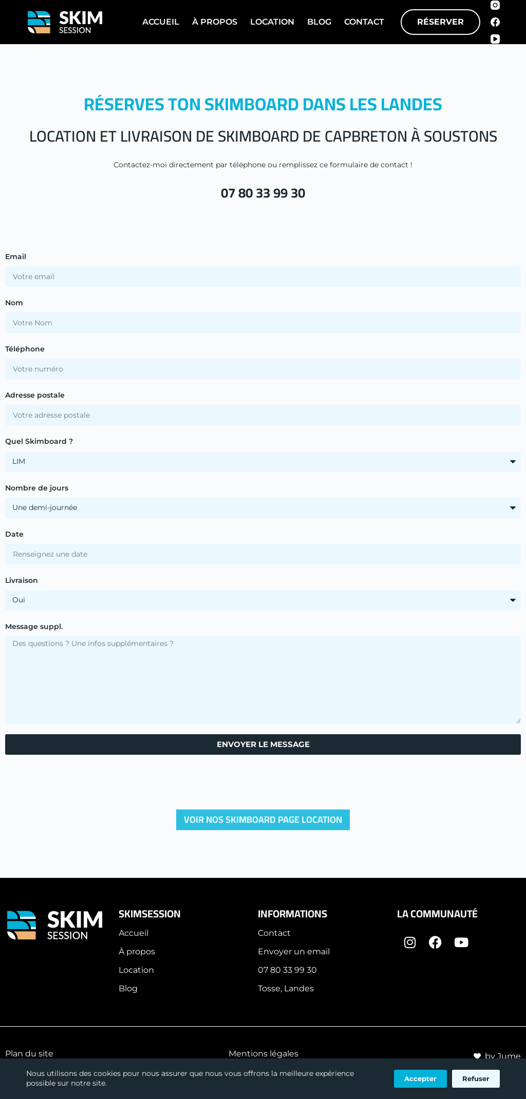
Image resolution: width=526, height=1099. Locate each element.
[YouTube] (495, 39)
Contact (364, 22)
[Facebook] (495, 22)
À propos (137, 951)
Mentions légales (263, 1053)
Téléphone (25, 349)
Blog (319, 22)
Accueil (160, 22)
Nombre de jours (36, 488)
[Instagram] (495, 5)
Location (272, 22)
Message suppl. (34, 626)
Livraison (21, 580)
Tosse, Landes (286, 988)
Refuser (476, 1078)
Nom (14, 302)
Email (15, 256)
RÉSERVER (440, 22)
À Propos (214, 22)
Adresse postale (35, 395)
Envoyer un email (294, 951)
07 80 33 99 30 (263, 192)
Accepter (420, 1078)
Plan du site (29, 1053)
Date (14, 534)
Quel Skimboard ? (39, 441)
